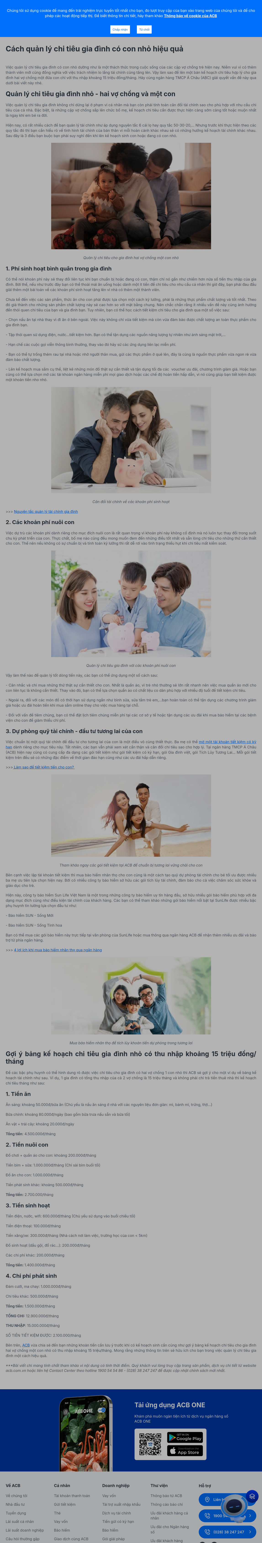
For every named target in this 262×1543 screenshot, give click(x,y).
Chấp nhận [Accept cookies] (120, 29)
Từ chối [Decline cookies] (144, 29)
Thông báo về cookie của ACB (190, 15)
